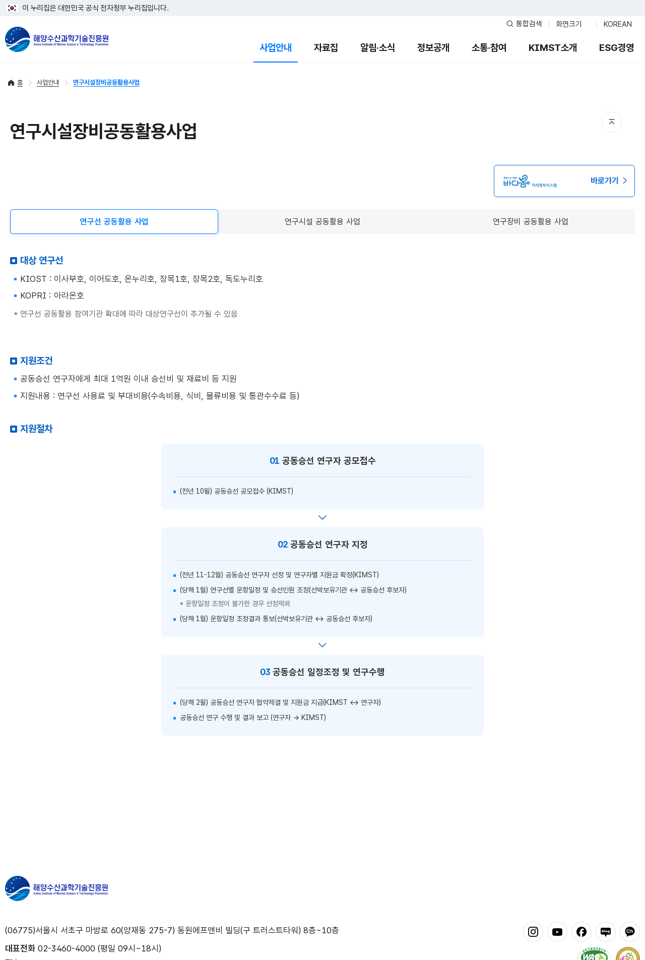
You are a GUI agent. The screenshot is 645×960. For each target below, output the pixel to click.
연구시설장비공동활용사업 (106, 82)
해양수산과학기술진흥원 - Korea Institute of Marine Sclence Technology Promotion (56, 39)
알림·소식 (377, 47)
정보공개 (433, 47)
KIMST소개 (553, 47)
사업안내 (276, 47)
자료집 (326, 47)
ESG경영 (616, 47)
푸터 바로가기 (322, 0)
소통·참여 (489, 47)
